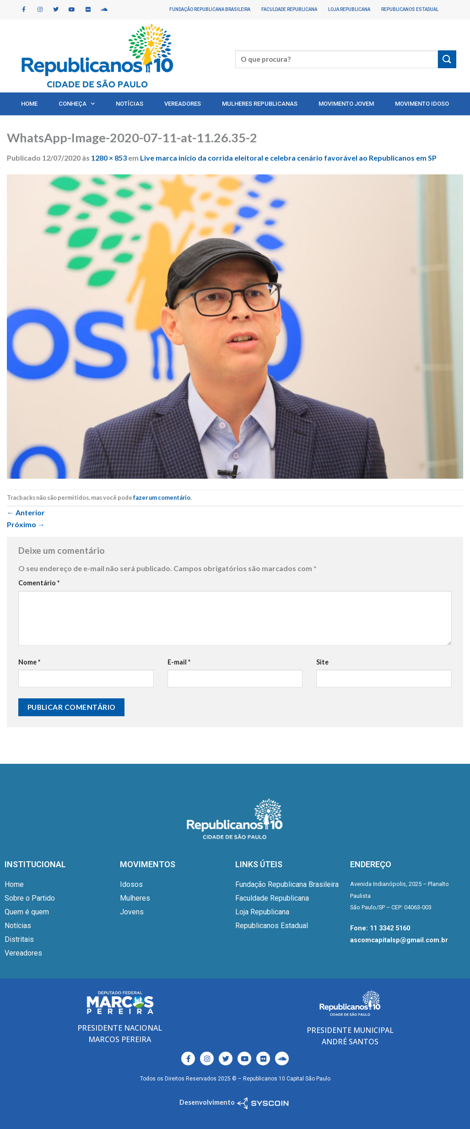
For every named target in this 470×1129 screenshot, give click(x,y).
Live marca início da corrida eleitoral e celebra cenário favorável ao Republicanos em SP (288, 157)
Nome (29, 662)
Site (322, 662)
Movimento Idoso (422, 103)
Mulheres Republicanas (259, 103)
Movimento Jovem (346, 103)
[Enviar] (447, 59)
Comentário (38, 583)
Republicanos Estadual (409, 9)
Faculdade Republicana (289, 9)
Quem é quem (27, 912)
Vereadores (182, 103)
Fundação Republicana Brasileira (209, 9)
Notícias (129, 103)
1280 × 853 (109, 157)
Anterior (26, 512)
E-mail (178, 662)
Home (29, 103)
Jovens (132, 912)
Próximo (26, 524)
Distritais (19, 939)
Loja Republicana (349, 9)
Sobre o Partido (30, 898)
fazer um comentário (161, 497)
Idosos (131, 884)
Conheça (77, 103)
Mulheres (135, 898)
